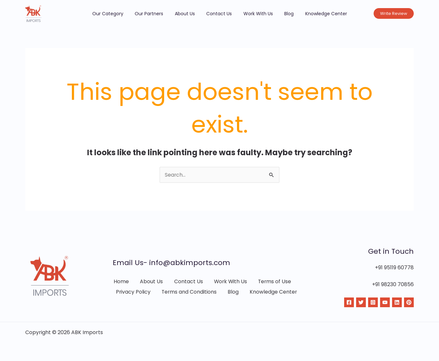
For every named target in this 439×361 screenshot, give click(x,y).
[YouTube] (385, 302)
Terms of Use (273, 281)
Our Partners (157, 13)
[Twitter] (361, 302)
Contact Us (219, 13)
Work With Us (253, 13)
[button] (394, 13)
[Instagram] (373, 302)
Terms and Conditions (189, 292)
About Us (189, 13)
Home (120, 281)
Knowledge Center (313, 13)
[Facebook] (349, 302)
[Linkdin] (397, 302)
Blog (280, 13)
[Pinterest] (409, 302)
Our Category (120, 13)
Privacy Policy (132, 292)
